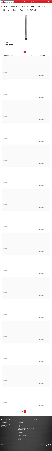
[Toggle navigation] (48, 2)
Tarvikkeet (20, 439)
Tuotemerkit (20, 422)
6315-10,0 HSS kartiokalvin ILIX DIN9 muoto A (10, 281)
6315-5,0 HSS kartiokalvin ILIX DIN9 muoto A (10, 215)
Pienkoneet (20, 441)
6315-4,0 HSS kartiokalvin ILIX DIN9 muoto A (10, 193)
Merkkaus (20, 438)
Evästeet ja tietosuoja (5, 424)
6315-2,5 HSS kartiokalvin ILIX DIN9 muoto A (10, 149)
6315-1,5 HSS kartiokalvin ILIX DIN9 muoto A (10, 105)
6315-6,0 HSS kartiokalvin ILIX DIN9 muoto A (10, 237)
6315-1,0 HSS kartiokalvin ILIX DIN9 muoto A (10, 61)
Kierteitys (20, 431)
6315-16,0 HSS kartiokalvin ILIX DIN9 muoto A (10, 325)
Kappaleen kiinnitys (22, 435)
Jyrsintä (19, 426)
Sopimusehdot (4, 422)
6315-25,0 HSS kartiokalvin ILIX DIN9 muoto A (10, 369)
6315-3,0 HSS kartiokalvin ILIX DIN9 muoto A (10, 171)
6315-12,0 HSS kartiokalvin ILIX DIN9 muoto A (10, 303)
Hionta (19, 436)
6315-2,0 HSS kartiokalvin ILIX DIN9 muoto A (10, 127)
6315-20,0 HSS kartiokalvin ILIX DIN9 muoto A (10, 347)
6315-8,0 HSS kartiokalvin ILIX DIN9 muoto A (10, 259)
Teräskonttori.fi (4, 425)
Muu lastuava (20, 432)
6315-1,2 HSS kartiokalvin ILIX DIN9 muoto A (10, 83)
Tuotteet (6, 6)
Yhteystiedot (4, 426)
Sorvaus (19, 425)
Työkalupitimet (21, 433)
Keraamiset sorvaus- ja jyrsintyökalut (26, 428)
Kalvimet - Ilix (25, 6)
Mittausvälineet (21, 424)
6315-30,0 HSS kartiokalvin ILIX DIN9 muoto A (10, 391)
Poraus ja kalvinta (15, 6)
